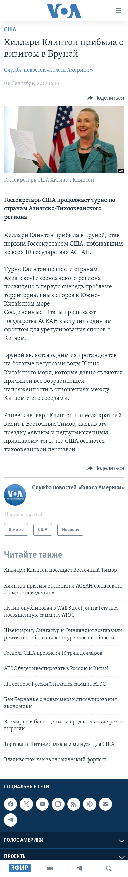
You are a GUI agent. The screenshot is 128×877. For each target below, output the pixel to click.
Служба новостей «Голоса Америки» (48, 70)
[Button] (105, 98)
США (10, 30)
